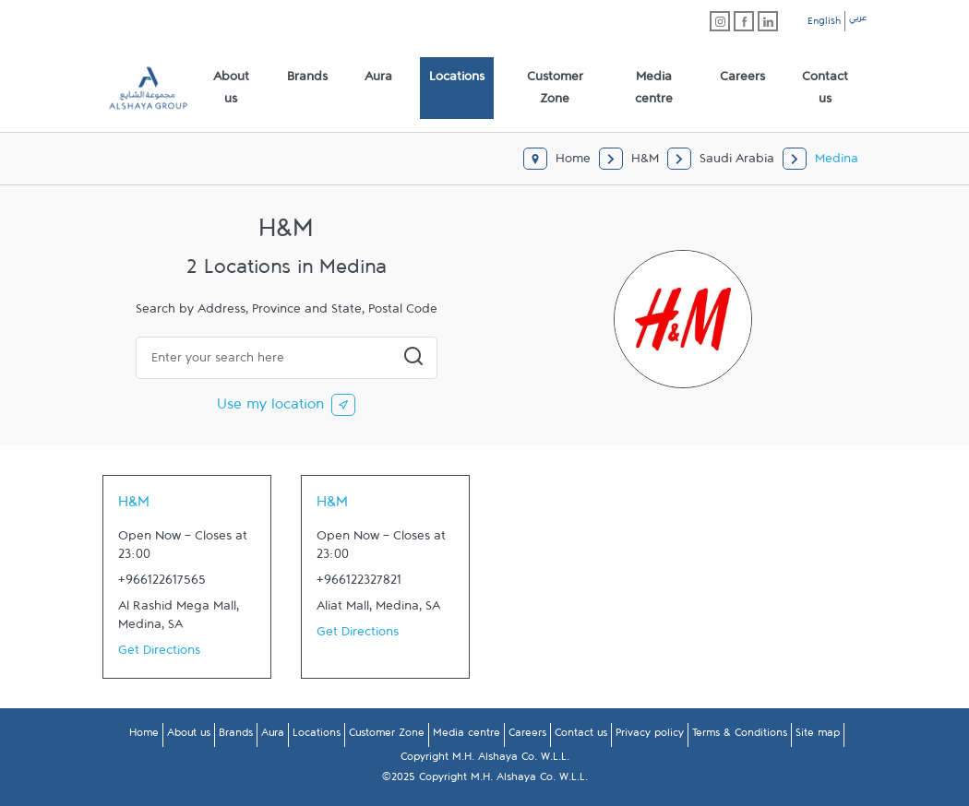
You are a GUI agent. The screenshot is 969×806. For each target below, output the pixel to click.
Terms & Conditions (739, 736)
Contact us (581, 736)
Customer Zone (387, 736)
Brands (236, 736)
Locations (317, 736)
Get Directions (159, 654)
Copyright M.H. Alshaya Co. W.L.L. (485, 760)
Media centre (466, 736)
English (824, 24)
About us (188, 736)
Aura (272, 736)
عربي (858, 20)
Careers (527, 736)
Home (144, 736)
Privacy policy (650, 736)
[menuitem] (231, 88)
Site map (818, 736)
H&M (134, 506)
